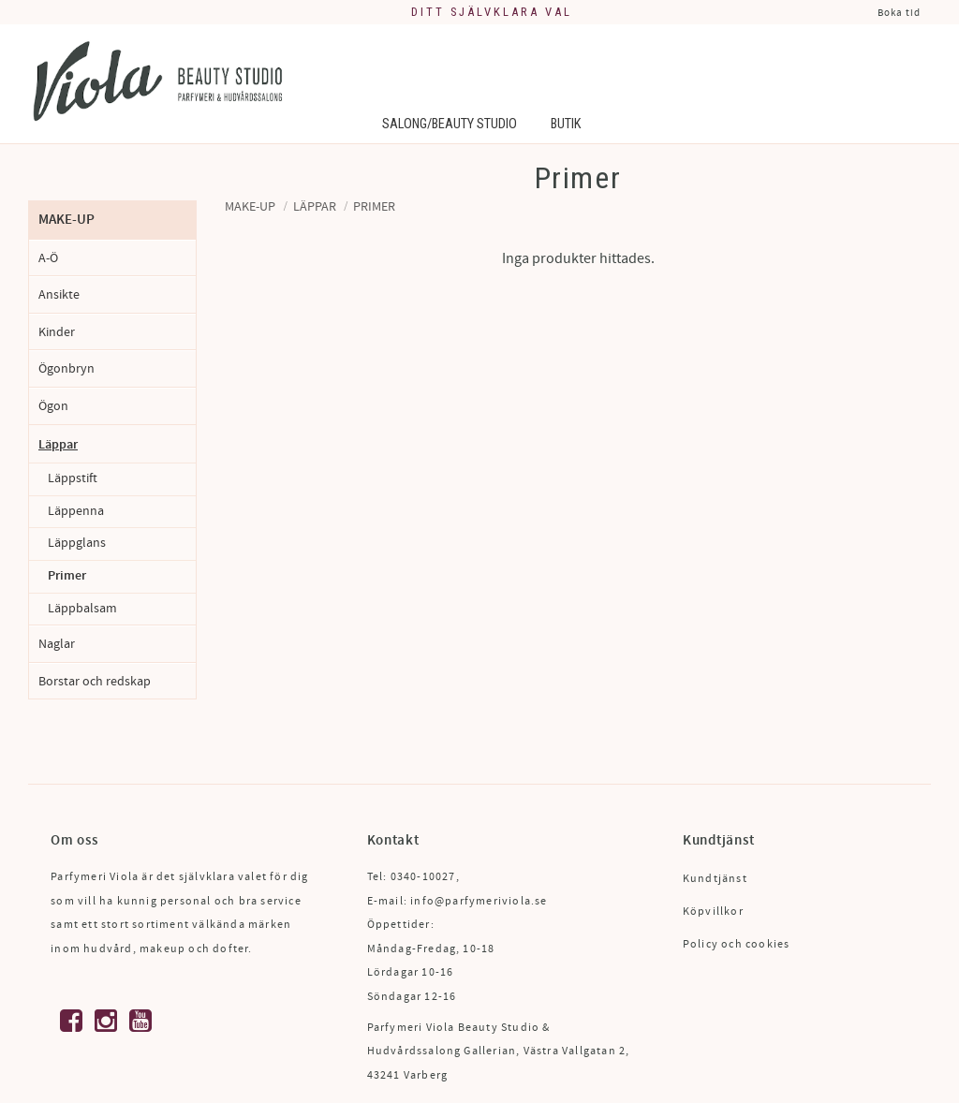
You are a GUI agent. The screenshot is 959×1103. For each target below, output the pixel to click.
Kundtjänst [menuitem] (715, 879)
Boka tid (899, 12)
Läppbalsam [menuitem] (82, 608)
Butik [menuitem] (566, 124)
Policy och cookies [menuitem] (736, 944)
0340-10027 (423, 877)
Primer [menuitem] (67, 575)
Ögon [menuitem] (53, 406)
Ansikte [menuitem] (59, 294)
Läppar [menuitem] (58, 444)
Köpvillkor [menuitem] (713, 911)
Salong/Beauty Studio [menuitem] (449, 124)
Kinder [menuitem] (56, 332)
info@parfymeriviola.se (478, 901)
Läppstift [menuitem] (72, 478)
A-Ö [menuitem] (48, 258)
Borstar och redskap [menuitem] (94, 681)
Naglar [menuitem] (56, 644)
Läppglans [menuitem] (77, 543)
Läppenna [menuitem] (76, 511)
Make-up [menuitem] (66, 219)
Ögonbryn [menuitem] (66, 368)
